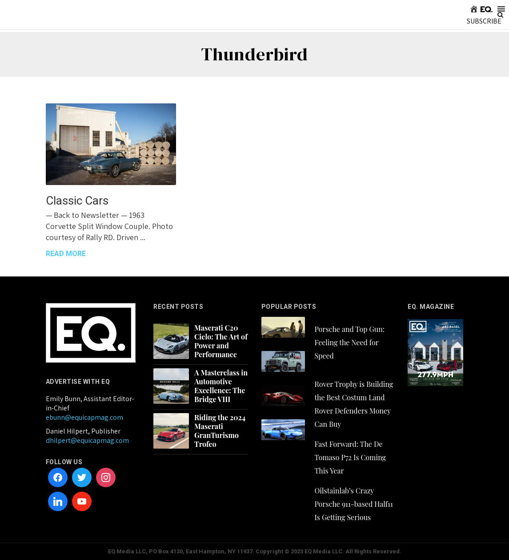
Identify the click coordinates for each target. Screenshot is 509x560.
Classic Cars (77, 200)
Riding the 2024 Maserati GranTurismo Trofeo (219, 431)
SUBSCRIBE (484, 21)
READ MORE (66, 253)
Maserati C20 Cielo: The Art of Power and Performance (221, 341)
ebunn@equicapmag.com (84, 417)
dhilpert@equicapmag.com (87, 440)
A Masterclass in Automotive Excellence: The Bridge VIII (221, 386)
